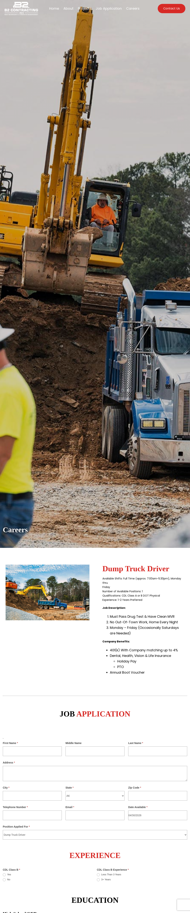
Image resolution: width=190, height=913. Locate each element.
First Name (10, 743)
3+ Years (104, 879)
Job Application (109, 8)
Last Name (135, 743)
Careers (133, 8)
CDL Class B (11, 869)
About (68, 8)
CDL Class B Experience (113, 869)
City (6, 787)
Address (9, 762)
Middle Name (73, 743)
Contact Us (171, 8)
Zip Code (134, 787)
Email (69, 807)
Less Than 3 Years (109, 874)
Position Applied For (16, 826)
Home (54, 8)
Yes (7, 874)
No (6, 879)
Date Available (138, 807)
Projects (84, 8)
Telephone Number (15, 807)
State (69, 787)
